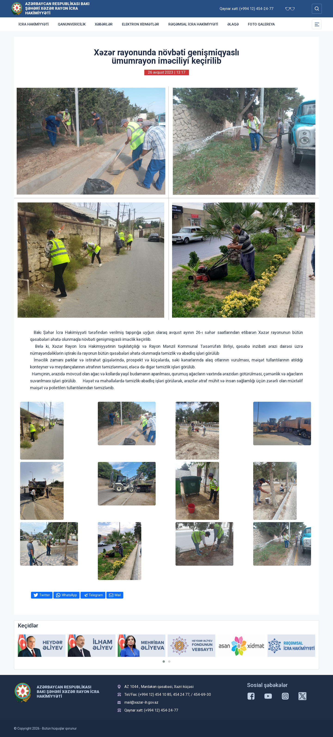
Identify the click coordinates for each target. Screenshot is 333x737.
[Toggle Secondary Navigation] (317, 24)
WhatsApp (69, 595)
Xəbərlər (104, 24)
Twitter (44, 595)
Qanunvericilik (72, 24)
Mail (118, 595)
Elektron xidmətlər (140, 24)
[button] (163, 661)
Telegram (96, 595)
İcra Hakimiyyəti (33, 24)
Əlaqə (233, 24)
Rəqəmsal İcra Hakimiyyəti (193, 24)
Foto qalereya (261, 24)
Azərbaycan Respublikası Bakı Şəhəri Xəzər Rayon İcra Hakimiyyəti (57, 8)
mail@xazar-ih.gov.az (141, 702)
